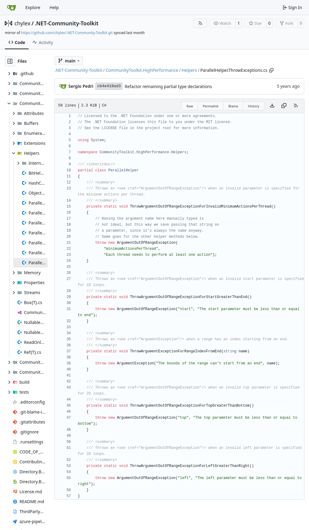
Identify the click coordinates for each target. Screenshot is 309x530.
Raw (189, 106)
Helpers (189, 70)
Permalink (210, 106)
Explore (32, 7)
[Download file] (272, 106)
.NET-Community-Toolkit (66, 23)
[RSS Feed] (200, 23)
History (253, 106)
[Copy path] (271, 70)
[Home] (11, 7)
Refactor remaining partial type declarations (168, 86)
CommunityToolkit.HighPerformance (142, 70)
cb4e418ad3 (109, 86)
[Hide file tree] (10, 61)
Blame (233, 106)
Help (54, 7)
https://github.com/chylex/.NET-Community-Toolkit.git (67, 32)
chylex (22, 23)
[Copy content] (284, 106)
